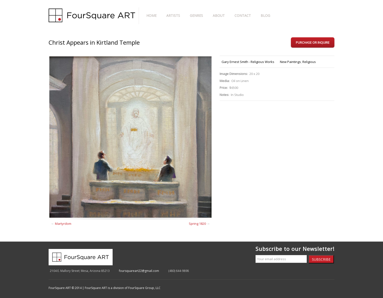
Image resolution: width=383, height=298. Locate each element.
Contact (242, 15)
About (219, 15)
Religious (309, 62)
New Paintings (290, 62)
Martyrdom (63, 223)
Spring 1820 (197, 223)
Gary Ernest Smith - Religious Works (248, 62)
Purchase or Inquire (313, 42)
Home (151, 15)
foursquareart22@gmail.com (139, 271)
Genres (196, 15)
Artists (173, 15)
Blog (265, 15)
